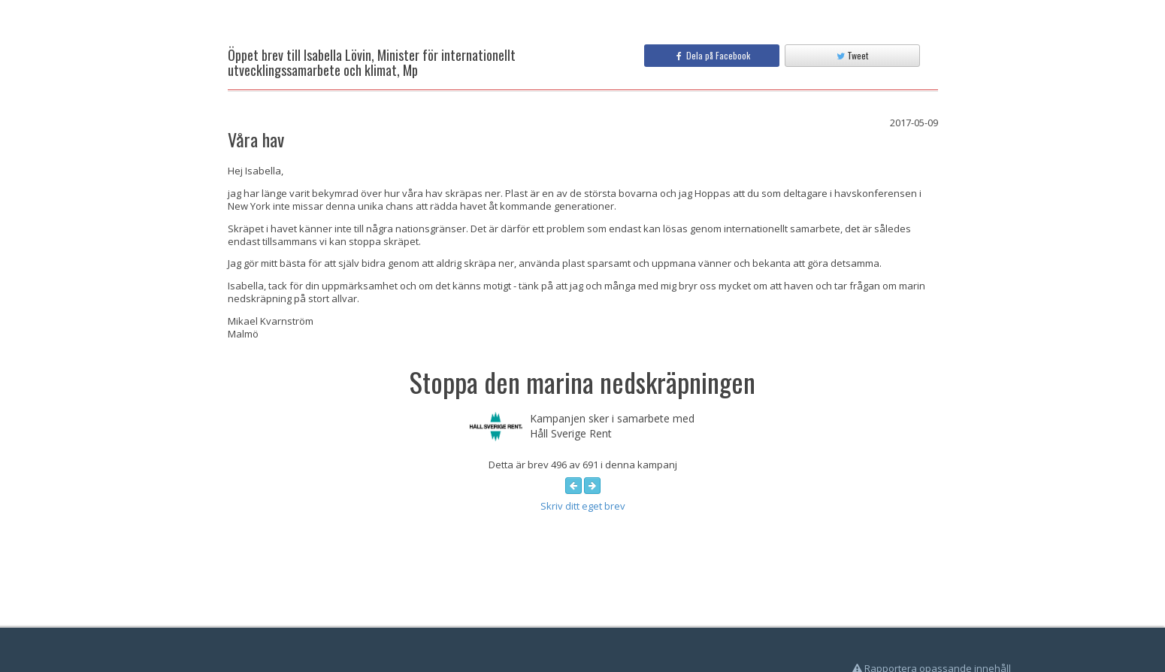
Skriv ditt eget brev (582, 506)
